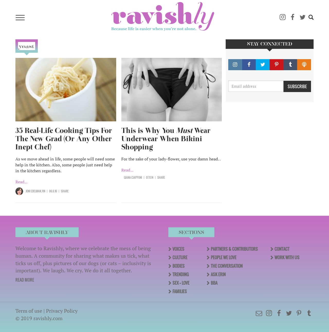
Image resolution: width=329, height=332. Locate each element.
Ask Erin (218, 274)
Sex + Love (180, 283)
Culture (179, 257)
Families (179, 291)
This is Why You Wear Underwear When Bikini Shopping (166, 138)
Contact (282, 249)
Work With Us (287, 257)
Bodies (178, 266)
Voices (178, 249)
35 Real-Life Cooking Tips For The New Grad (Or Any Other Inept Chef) (63, 138)
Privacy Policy (62, 310)
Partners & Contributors (234, 249)
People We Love (223, 257)
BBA (214, 283)
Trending (180, 274)
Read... (21, 182)
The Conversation (227, 266)
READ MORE (24, 280)
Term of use (28, 310)
